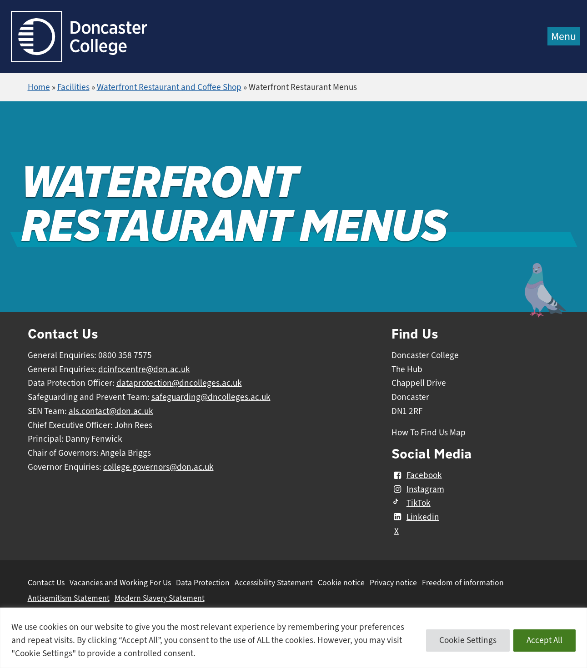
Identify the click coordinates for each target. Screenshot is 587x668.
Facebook (416, 475)
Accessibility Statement (274, 583)
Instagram (417, 489)
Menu (563, 36)
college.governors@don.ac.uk (158, 467)
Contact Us (46, 583)
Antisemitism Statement (69, 598)
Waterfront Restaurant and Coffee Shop (169, 87)
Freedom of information (463, 583)
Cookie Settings (468, 640)
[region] (293, 638)
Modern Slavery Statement (160, 598)
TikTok (411, 503)
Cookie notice (341, 583)
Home (39, 87)
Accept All (544, 640)
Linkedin (415, 517)
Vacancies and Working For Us (120, 583)
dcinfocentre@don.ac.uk (144, 369)
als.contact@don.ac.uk (111, 411)
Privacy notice (393, 583)
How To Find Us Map (428, 432)
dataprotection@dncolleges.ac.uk (179, 383)
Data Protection (203, 583)
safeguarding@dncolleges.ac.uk (211, 397)
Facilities (73, 87)
